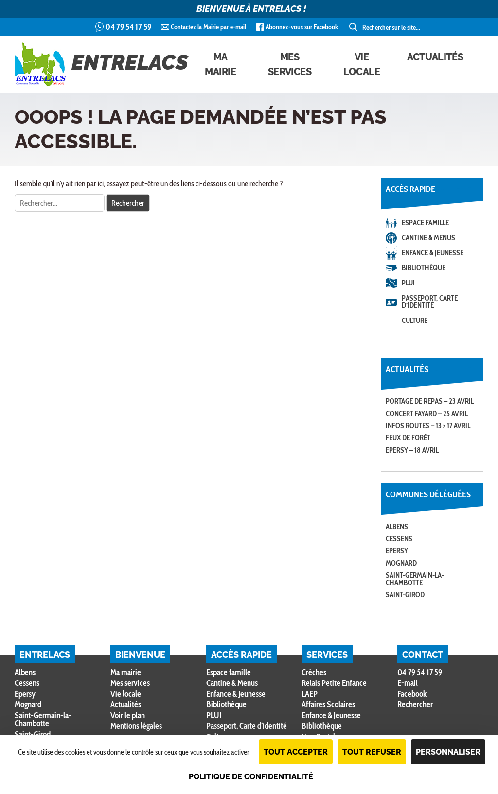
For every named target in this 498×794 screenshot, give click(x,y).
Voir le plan (127, 715)
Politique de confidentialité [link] (251, 776)
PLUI (408, 283)
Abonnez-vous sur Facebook (302, 26)
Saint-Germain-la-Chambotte (415, 579)
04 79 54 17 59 (128, 26)
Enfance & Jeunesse (432, 252)
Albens (397, 526)
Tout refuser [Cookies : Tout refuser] (371, 751)
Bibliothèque (423, 268)
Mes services (290, 64)
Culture (414, 320)
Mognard (401, 563)
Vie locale (361, 64)
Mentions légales (136, 726)
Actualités (435, 57)
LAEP (310, 694)
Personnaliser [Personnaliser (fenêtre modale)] (448, 751)
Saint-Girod (405, 594)
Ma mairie (220, 64)
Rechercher (415, 704)
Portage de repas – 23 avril (430, 401)
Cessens (399, 538)
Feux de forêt (408, 438)
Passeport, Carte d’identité (430, 302)
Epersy (397, 551)
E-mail (407, 683)
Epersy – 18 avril (412, 450)
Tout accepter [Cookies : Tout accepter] (296, 751)
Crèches (314, 672)
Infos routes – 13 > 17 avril (428, 425)
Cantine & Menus (428, 237)
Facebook (412, 694)
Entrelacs (101, 64)
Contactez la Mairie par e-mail (208, 26)
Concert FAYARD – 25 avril (427, 413)
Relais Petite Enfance (334, 683)
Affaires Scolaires (328, 704)
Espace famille (425, 222)
